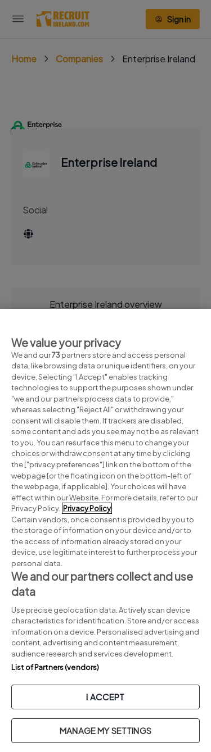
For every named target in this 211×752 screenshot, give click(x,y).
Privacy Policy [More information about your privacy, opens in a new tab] (87, 508)
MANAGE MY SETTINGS (105, 730)
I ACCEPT (105, 696)
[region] (105, 530)
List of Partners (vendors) (55, 667)
